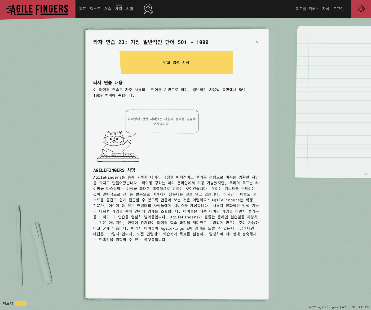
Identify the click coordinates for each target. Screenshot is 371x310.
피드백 (8, 303)
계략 (118, 8)
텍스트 (95, 8)
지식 (325, 8)
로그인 (338, 8)
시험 (129, 8)
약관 (344, 307)
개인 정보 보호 (360, 307)
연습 (107, 8)
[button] (307, 8)
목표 (82, 8)
